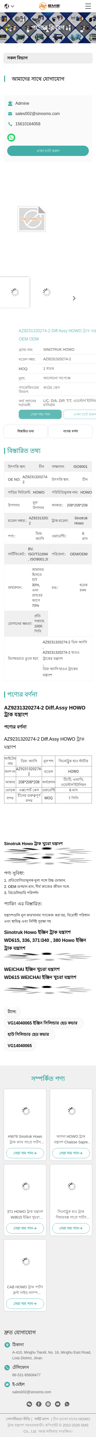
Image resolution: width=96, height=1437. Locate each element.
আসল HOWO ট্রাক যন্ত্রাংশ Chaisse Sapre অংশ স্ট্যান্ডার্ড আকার (71, 1139)
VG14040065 (20, 1046)
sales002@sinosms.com (37, 113)
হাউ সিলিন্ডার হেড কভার (28, 1034)
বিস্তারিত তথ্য (25, 431)
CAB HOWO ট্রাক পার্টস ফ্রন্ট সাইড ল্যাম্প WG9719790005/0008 (25, 1290)
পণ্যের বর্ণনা (70, 431)
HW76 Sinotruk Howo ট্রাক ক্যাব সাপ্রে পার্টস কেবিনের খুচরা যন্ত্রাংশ (25, 1139)
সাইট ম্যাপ (41, 1419)
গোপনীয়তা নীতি (18, 1419)
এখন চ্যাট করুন (48, 151)
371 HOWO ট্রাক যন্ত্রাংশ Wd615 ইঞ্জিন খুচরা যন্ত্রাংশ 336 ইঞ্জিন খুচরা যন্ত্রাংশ (25, 1215)
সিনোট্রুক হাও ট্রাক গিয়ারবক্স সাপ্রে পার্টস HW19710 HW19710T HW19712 (71, 1215)
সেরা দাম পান (74, 414)
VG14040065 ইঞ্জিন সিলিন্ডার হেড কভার (42, 1023)
